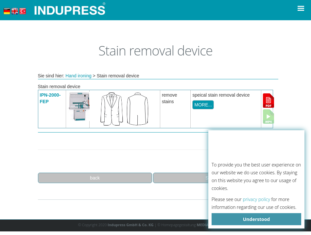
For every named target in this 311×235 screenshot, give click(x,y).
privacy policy (256, 199)
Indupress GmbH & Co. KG (131, 224)
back (95, 177)
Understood (256, 219)
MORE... (203, 104)
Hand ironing (78, 75)
